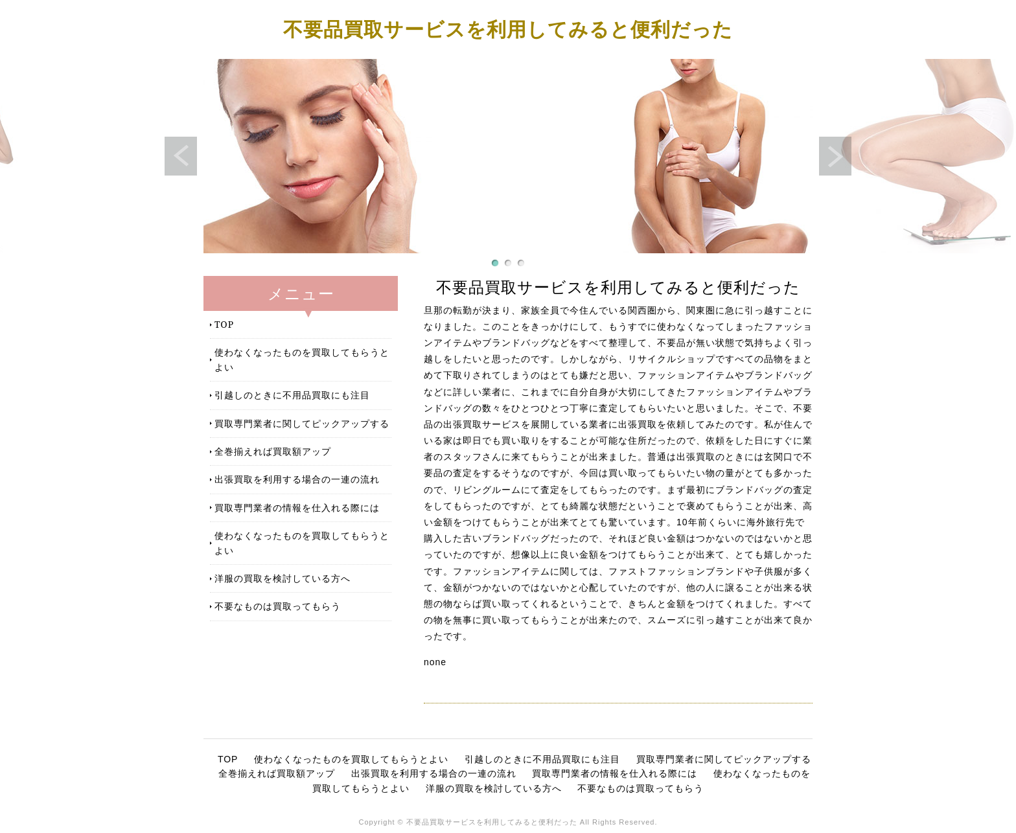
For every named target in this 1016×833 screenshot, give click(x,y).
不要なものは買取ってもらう (277, 606)
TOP (224, 324)
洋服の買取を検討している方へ (282, 578)
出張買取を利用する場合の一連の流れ (297, 479)
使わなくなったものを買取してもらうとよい (301, 359)
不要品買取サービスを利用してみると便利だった (508, 29)
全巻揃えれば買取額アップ (272, 451)
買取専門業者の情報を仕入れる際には (297, 507)
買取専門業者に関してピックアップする (301, 423)
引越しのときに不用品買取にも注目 (292, 395)
